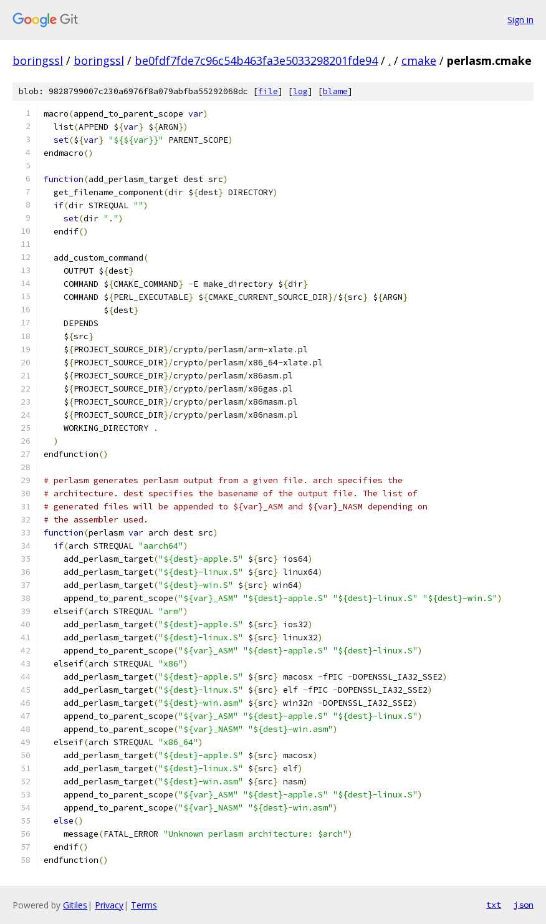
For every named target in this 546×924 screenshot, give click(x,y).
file (268, 91)
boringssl (37, 60)
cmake (418, 60)
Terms (144, 905)
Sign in (520, 20)
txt (493, 904)
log (300, 91)
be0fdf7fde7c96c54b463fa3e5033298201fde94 (256, 60)
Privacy (109, 905)
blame (335, 91)
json (524, 904)
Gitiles (75, 905)
